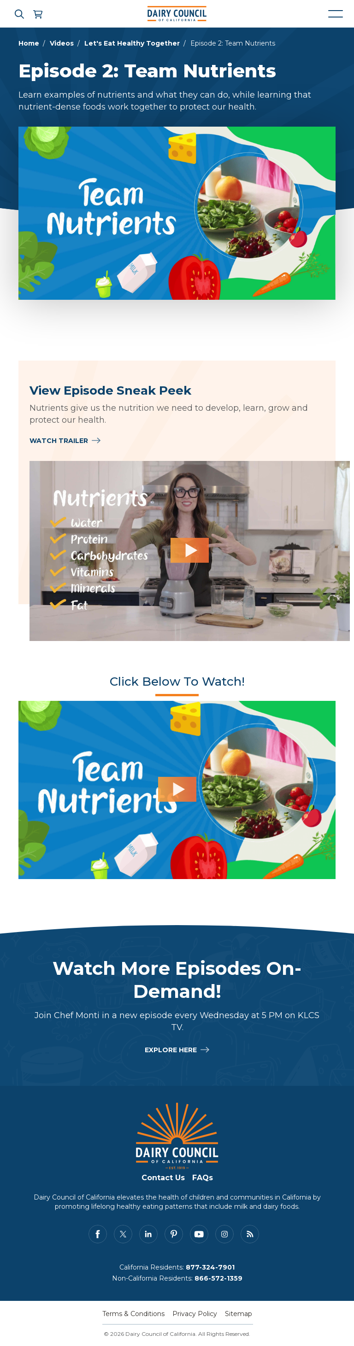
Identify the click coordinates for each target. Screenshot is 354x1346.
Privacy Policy (194, 1314)
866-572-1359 (218, 1278)
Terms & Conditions (133, 1314)
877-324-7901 (210, 1267)
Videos (62, 43)
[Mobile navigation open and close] (335, 13)
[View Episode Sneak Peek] (190, 551)
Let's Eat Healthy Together (132, 43)
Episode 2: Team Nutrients (232, 43)
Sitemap (238, 1314)
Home (28, 43)
